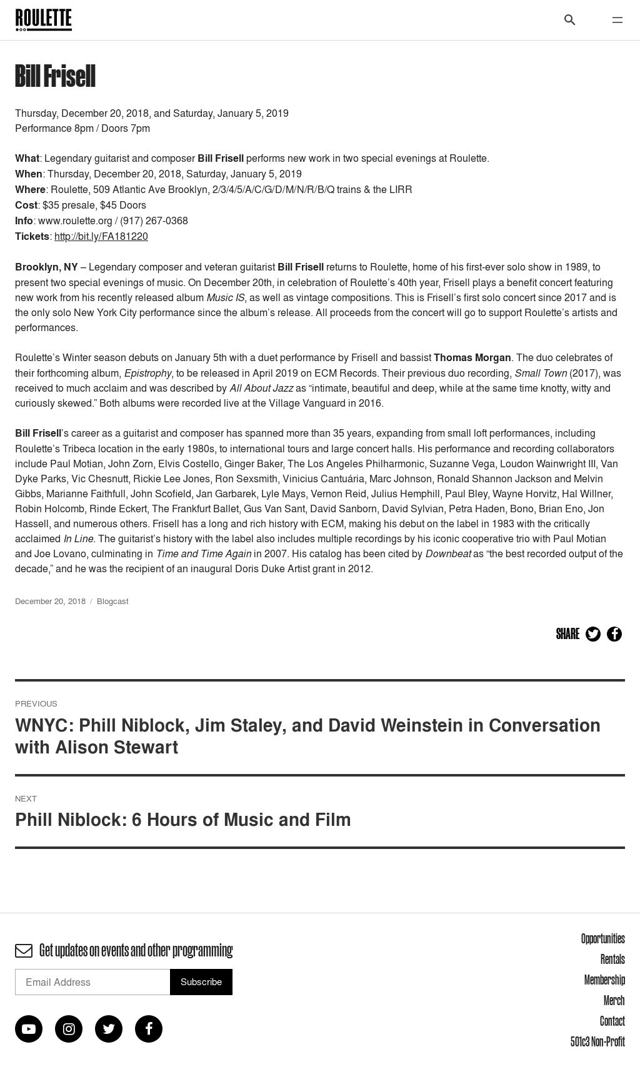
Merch (614, 1000)
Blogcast (113, 601)
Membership (604, 979)
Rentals (613, 959)
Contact (612, 1021)
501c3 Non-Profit (598, 1041)
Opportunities (603, 938)
